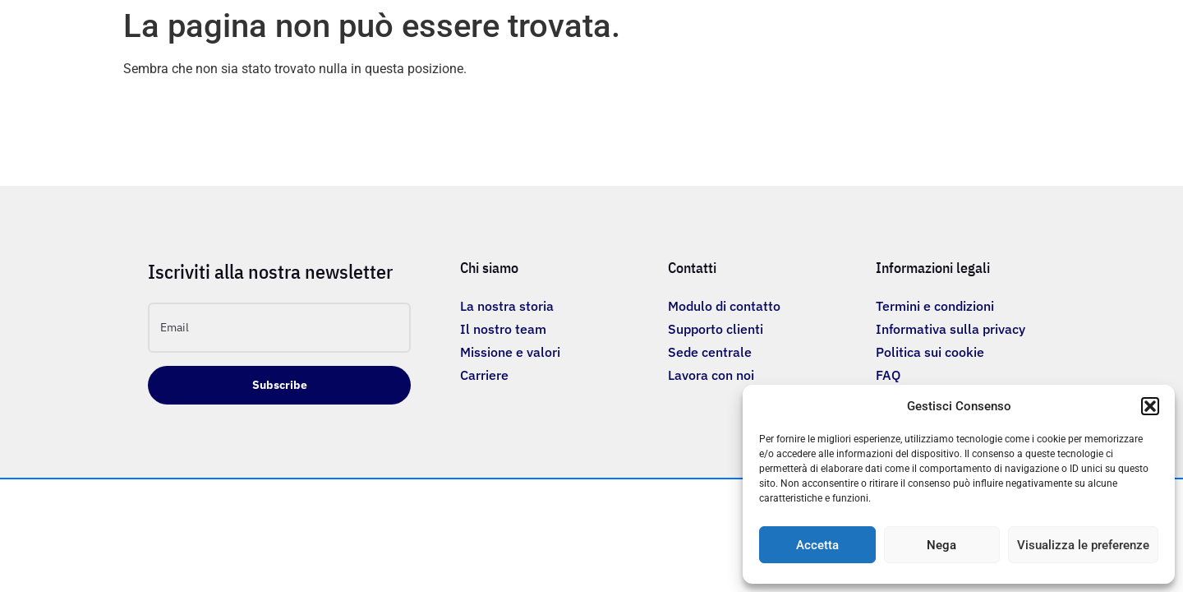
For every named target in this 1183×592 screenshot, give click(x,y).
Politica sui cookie (930, 352)
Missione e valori (510, 352)
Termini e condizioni (935, 306)
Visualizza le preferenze (1083, 545)
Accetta (817, 545)
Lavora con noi (711, 375)
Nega (941, 545)
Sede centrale (710, 352)
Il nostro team (503, 329)
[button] (1150, 406)
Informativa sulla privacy (950, 329)
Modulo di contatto (724, 306)
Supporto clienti (715, 329)
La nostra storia (507, 306)
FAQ (888, 375)
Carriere (484, 375)
